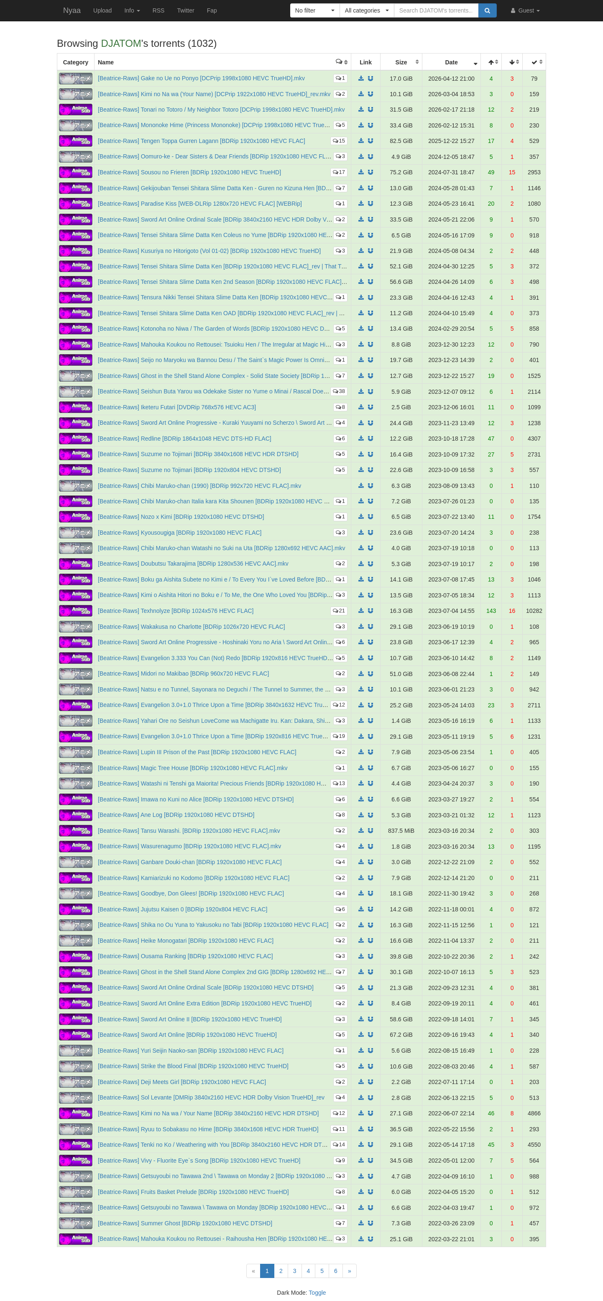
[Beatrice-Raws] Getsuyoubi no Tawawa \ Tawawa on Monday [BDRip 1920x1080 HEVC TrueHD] (224, 1207)
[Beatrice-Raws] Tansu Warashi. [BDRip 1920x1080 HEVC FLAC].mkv (189, 830)
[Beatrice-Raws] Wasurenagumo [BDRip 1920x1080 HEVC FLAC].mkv (189, 846)
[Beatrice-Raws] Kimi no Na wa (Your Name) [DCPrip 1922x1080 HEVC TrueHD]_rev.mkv (214, 94)
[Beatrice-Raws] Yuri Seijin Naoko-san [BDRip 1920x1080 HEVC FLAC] (191, 1050)
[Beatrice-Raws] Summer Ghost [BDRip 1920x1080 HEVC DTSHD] (185, 1223)
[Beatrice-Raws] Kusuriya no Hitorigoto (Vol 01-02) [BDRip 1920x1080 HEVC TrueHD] (209, 250)
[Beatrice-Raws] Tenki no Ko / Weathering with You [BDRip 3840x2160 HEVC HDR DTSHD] (217, 1144)
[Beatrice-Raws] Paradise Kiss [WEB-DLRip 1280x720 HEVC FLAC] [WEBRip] (200, 203)
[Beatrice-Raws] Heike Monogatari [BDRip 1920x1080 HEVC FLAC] (185, 940)
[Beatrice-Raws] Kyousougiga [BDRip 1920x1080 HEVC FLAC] (179, 532)
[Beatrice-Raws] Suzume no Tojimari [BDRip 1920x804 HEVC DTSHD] (189, 470)
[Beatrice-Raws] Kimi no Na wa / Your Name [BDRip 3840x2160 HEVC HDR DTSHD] (208, 1113)
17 (339, 172)
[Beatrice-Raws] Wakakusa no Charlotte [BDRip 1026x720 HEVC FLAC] (191, 626)
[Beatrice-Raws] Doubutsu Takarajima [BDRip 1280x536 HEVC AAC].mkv (193, 563)
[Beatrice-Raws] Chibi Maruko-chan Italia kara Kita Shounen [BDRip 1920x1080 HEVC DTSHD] (222, 501)
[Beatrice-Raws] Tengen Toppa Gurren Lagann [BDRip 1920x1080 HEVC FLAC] (201, 141)
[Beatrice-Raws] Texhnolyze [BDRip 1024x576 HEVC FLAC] (175, 610)
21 (339, 610)
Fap (212, 10)
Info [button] (132, 10)
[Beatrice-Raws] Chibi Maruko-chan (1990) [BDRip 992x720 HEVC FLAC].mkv (199, 485)
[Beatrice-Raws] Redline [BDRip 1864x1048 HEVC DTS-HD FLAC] (184, 438)
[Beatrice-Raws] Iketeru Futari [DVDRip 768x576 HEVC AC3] (177, 407)
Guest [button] (524, 10)
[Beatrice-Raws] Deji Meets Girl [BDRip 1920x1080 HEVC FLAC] (182, 1082)
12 (339, 705)
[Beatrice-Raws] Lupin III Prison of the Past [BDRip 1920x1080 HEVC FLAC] (197, 752)
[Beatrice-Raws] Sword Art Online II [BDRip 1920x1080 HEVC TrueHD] (190, 1019)
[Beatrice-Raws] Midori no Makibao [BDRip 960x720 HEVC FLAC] (183, 673)
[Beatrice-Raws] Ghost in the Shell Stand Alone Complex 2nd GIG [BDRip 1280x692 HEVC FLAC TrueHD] (236, 972)
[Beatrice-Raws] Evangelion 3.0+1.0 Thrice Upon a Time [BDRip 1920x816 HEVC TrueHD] (215, 736)
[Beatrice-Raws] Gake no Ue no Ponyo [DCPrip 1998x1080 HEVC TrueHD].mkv (201, 78)
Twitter (185, 10)
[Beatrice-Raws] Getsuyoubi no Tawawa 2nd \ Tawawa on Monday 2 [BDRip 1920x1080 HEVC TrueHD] (232, 1176)
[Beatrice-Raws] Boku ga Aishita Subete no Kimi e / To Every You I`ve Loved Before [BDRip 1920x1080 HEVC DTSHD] (252, 579)
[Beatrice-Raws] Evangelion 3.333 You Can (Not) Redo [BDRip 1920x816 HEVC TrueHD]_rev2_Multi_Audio (237, 658)
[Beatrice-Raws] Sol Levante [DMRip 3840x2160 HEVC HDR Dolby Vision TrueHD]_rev (211, 1097)
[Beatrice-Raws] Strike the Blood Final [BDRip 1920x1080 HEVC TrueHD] (193, 1066)
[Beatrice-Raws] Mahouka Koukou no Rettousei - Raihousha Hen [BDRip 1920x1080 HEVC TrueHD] (228, 1238)
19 (339, 736)
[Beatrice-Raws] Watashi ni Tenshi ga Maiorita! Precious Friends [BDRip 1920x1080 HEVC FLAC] (224, 783)
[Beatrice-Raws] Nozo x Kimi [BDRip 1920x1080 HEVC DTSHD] (181, 516)
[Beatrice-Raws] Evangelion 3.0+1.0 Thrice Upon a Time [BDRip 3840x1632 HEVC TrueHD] (217, 705)
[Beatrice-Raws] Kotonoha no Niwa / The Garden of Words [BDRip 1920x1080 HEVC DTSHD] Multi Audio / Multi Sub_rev (255, 328)
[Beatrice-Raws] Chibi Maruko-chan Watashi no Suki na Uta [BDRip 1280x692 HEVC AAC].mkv (221, 548)
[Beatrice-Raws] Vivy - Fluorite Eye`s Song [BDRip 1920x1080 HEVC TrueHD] (199, 1160)
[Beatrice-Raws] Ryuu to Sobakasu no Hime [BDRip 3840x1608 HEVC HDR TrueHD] (208, 1129)
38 (339, 391)
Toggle (317, 1292)
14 (339, 1144)
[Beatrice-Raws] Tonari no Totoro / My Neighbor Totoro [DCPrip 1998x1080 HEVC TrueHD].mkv (221, 109)
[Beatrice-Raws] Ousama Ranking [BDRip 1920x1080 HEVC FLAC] (185, 956)
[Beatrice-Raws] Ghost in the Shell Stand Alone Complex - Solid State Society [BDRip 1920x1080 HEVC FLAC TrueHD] (253, 375)
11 (339, 1129)
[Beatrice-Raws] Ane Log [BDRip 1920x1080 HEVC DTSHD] (176, 814)
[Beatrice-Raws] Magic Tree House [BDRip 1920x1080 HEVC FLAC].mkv (193, 768)
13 (339, 783)
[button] (315, 10)
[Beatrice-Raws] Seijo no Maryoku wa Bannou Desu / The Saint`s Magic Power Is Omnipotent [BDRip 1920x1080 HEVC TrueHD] (265, 360)
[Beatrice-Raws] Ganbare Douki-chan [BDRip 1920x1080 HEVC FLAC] (190, 862)
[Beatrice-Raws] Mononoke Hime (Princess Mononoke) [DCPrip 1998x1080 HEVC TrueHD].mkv (222, 125)
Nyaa (72, 10)
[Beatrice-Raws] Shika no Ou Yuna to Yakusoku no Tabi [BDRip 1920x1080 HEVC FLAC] (213, 924)
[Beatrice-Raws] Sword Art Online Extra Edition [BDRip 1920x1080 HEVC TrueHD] (205, 1003)
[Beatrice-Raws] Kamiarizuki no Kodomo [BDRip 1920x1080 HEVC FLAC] (193, 878)
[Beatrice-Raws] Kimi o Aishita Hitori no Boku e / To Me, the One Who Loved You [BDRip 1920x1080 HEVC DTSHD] (248, 595)
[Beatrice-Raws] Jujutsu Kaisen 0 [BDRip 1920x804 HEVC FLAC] (182, 909)
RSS (159, 10)
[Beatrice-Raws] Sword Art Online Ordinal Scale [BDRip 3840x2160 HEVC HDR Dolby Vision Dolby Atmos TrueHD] (247, 219)
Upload (102, 10)
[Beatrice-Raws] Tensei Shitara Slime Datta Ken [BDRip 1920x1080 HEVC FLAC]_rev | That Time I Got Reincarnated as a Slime (264, 266)
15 (339, 141)
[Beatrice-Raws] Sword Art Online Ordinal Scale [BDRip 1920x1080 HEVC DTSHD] (206, 987)
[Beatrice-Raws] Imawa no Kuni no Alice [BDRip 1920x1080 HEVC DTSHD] (196, 799)
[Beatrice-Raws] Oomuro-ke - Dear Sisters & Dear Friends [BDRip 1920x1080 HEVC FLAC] (216, 156)
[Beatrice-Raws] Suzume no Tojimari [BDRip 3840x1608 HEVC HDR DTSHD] (198, 454)
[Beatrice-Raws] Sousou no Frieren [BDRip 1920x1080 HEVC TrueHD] (189, 172)
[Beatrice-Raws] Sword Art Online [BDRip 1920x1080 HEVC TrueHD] (187, 1034)
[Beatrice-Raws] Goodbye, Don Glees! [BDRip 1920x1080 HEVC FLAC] (191, 893)
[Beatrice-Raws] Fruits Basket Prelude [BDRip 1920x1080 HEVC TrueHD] (193, 1192)
